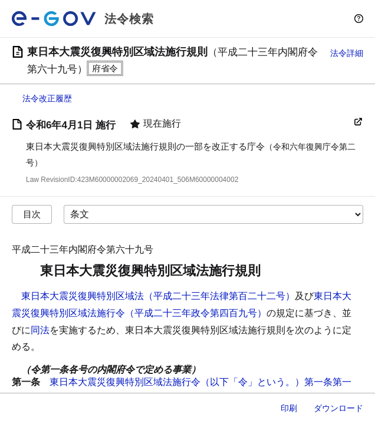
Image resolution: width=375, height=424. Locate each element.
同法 (40, 330)
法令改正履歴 (47, 98)
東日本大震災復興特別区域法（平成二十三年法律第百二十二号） (158, 296)
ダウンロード (338, 408)
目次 (32, 214)
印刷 (289, 408)
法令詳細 (346, 53)
